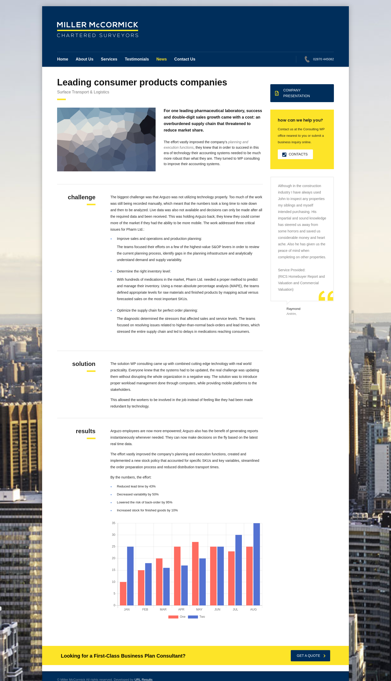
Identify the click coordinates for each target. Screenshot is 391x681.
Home (62, 59)
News (161, 59)
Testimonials (137, 59)
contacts (295, 154)
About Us (84, 59)
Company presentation (292, 93)
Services (109, 59)
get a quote (311, 656)
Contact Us (184, 59)
